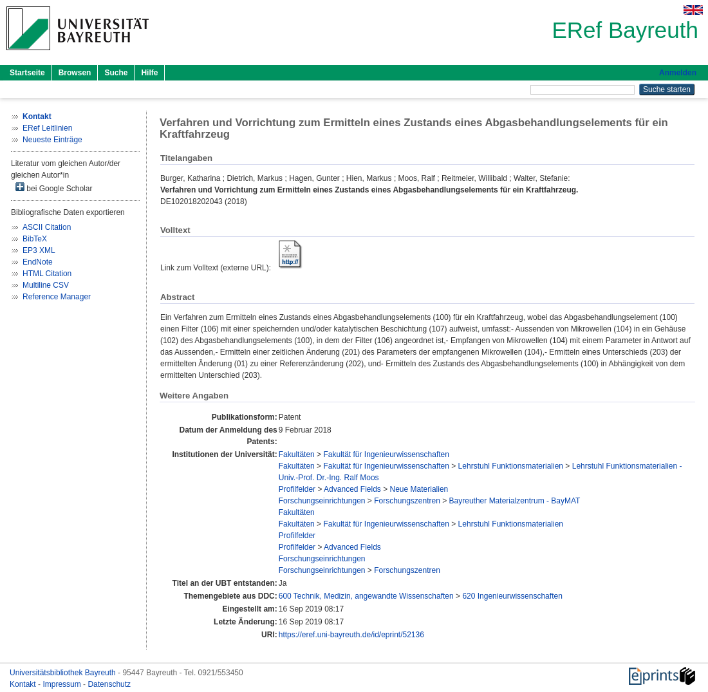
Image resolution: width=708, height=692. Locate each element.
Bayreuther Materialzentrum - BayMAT (515, 500)
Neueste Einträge (52, 139)
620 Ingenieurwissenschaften (512, 596)
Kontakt (24, 684)
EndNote (38, 262)
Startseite (27, 72)
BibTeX (35, 238)
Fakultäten (297, 454)
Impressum (62, 684)
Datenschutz (109, 684)
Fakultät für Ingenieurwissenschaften (386, 454)
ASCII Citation (47, 227)
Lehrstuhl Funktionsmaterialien (510, 466)
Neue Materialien (419, 489)
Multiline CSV (46, 285)
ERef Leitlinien (47, 128)
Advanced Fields (352, 489)
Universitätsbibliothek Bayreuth (64, 672)
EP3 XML (39, 250)
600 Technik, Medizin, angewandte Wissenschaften (366, 596)
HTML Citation (47, 273)
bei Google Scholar (53, 187)
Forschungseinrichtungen (322, 500)
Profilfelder (297, 489)
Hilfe (149, 72)
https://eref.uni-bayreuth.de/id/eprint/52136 (351, 634)
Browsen (75, 72)
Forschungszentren (407, 500)
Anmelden (677, 72)
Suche (115, 72)
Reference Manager (57, 296)
